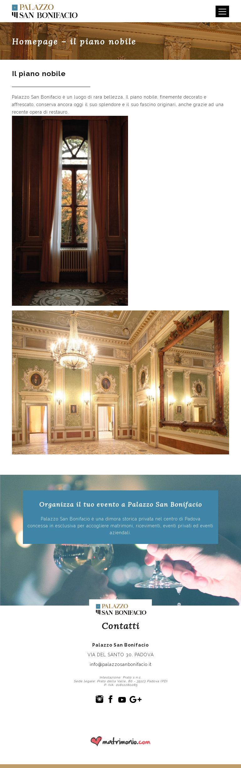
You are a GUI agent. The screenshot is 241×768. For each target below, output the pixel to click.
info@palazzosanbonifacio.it (121, 664)
